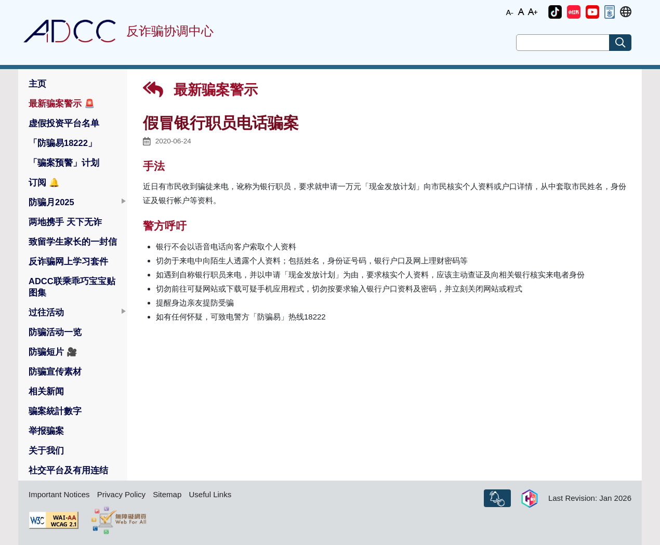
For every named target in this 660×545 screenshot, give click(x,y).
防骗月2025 (51, 202)
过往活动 (46, 312)
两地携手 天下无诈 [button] (65, 222)
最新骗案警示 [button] (62, 103)
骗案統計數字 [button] (55, 411)
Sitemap (167, 494)
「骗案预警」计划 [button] (64, 162)
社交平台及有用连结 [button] (68, 470)
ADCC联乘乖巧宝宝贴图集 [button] (72, 286)
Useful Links (210, 494)
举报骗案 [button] (46, 430)
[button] (555, 12)
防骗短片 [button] (53, 351)
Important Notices (59, 494)
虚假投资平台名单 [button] (64, 123)
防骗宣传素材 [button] (55, 371)
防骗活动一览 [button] (55, 332)
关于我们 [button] (46, 450)
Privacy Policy (121, 494)
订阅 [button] (44, 182)
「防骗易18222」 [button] (63, 143)
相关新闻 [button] (46, 391)
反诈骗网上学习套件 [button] (68, 261)
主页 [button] (37, 83)
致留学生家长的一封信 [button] (73, 241)
